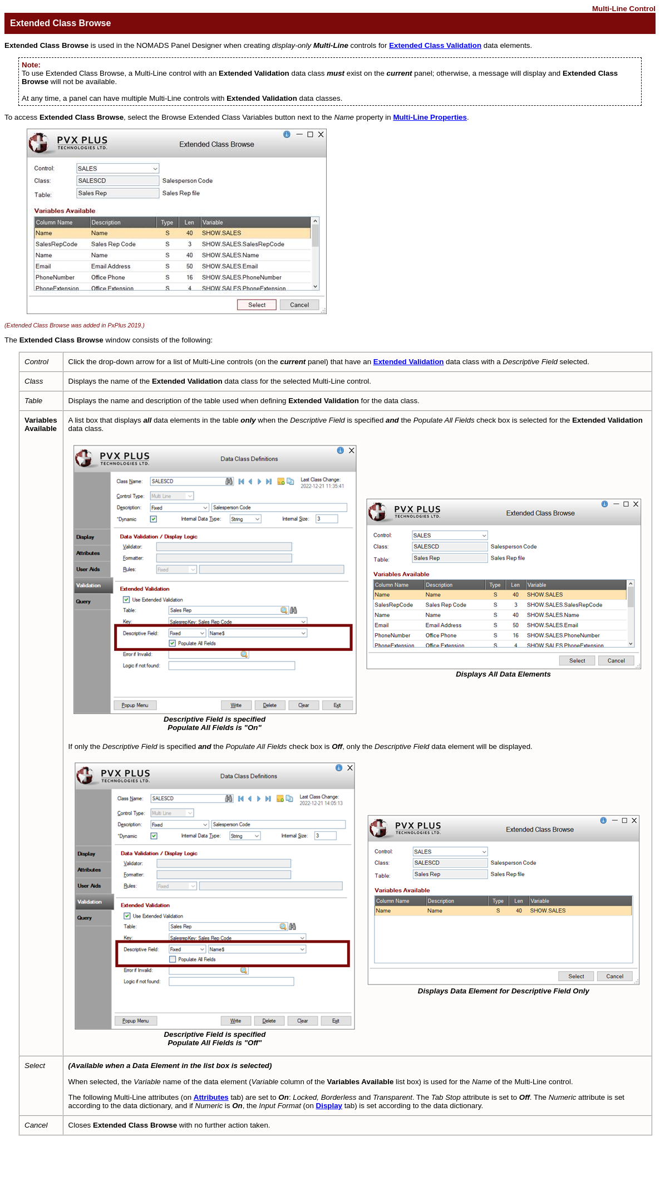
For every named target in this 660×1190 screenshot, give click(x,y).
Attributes (211, 1097)
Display (329, 1105)
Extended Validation (408, 362)
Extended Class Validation (435, 45)
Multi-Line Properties (430, 117)
